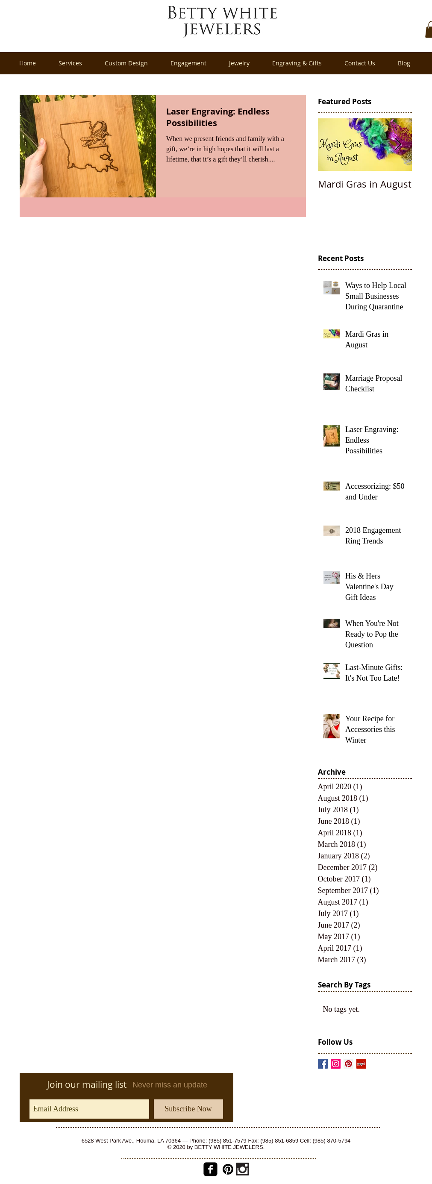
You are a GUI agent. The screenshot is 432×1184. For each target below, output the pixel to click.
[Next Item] (398, 144)
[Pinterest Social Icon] (348, 1064)
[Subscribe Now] (188, 1109)
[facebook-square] (210, 1169)
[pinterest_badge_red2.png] (228, 1169)
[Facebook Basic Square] (323, 1064)
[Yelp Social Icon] (361, 1064)
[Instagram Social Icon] (336, 1064)
